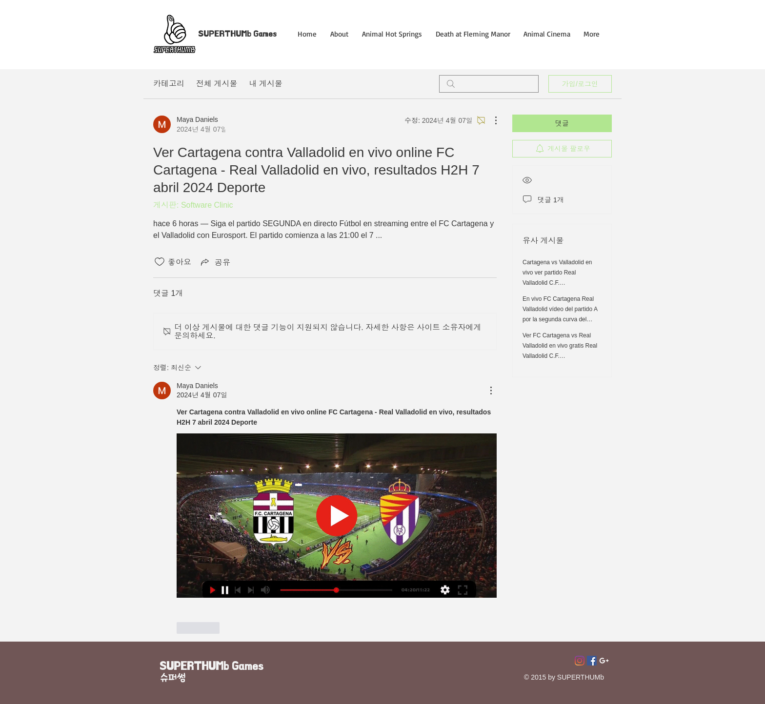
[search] (489, 84)
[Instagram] (579, 660)
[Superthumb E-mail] (604, 660)
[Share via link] (214, 262)
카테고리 (168, 83)
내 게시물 (265, 83)
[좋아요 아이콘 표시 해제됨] (159, 262)
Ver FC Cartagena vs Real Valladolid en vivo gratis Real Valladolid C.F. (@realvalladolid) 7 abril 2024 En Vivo (561, 356)
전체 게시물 (216, 83)
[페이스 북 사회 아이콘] (592, 660)
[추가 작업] (491, 120)
